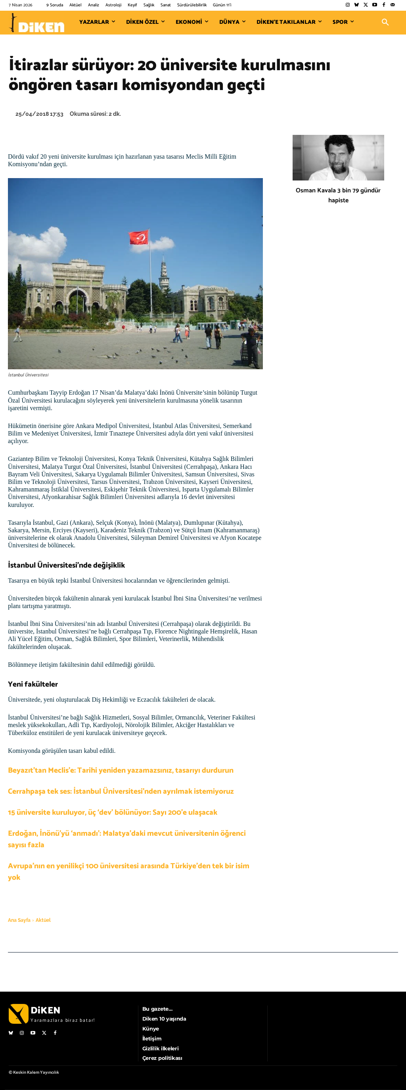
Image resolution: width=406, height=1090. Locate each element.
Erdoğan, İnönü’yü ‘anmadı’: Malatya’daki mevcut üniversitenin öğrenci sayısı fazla (127, 839)
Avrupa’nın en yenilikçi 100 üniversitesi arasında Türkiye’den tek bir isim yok (128, 872)
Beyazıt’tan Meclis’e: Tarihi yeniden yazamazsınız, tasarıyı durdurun (121, 770)
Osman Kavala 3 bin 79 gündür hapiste (338, 195)
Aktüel (43, 920)
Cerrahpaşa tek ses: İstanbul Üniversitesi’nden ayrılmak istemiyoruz (121, 791)
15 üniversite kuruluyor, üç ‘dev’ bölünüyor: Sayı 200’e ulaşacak (112, 812)
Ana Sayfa (19, 920)
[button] (385, 23)
